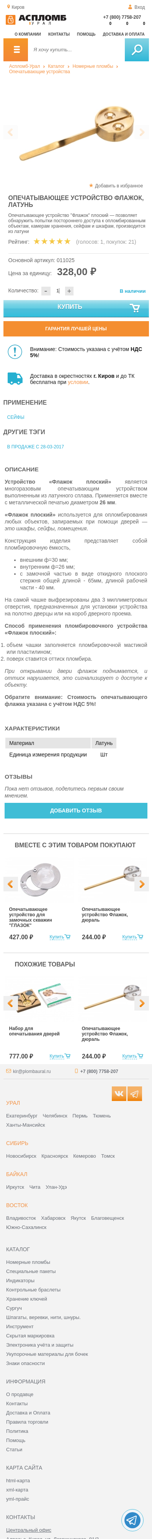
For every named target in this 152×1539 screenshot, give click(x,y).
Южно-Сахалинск (26, 1227)
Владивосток (21, 1218)
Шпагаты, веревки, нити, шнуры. (43, 1317)
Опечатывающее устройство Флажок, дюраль (105, 915)
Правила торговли (27, 1422)
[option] (75, 132)
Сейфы (16, 417)
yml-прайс (17, 1499)
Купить (99, 308)
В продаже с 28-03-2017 (35, 447)
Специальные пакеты (31, 1271)
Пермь (80, 1116)
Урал (13, 1103)
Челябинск (55, 1116)
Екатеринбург (22, 1116)
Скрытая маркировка (30, 1336)
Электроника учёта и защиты (40, 1345)
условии (78, 382)
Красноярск (54, 1156)
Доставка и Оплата (28, 1413)
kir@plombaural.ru (32, 1071)
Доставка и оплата (124, 34)
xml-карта (17, 1490)
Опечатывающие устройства (39, 71)
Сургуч (14, 1308)
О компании (28, 34)
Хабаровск (53, 1218)
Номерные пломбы (92, 66)
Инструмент (20, 1326)
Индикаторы (20, 1280)
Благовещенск (107, 1218)
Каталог (56, 66)
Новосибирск (21, 1156)
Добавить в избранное (119, 186)
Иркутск (15, 1187)
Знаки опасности (25, 1363)
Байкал (16, 1174)
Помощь (86, 34)
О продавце (19, 1394)
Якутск (78, 1218)
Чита (35, 1187)
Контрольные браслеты (33, 1290)
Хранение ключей (26, 1299)
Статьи (14, 1449)
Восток (17, 1205)
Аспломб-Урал (24, 66)
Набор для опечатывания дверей (34, 1031)
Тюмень (102, 1116)
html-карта (18, 1480)
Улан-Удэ (56, 1187)
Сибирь (17, 1143)
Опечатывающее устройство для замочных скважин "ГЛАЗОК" (30, 917)
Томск (107, 1156)
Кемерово (84, 1156)
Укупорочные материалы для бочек (47, 1354)
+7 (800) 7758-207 (122, 17)
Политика (17, 1431)
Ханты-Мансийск (25, 1125)
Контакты (59, 34)
